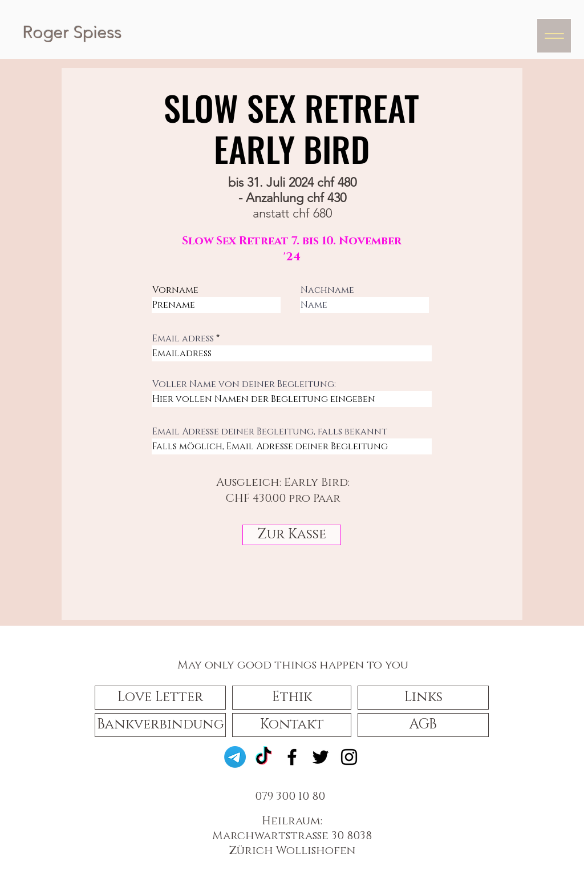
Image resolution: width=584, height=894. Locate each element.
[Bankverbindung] (160, 725)
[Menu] (554, 35)
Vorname (175, 290)
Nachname (327, 290)
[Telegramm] (235, 757)
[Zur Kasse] (291, 535)
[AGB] (423, 725)
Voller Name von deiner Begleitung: (244, 384)
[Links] (423, 698)
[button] (160, 698)
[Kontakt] (291, 725)
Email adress (183, 338)
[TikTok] (263, 757)
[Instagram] (349, 757)
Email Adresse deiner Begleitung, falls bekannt (269, 431)
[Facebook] (292, 757)
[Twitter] (320, 757)
